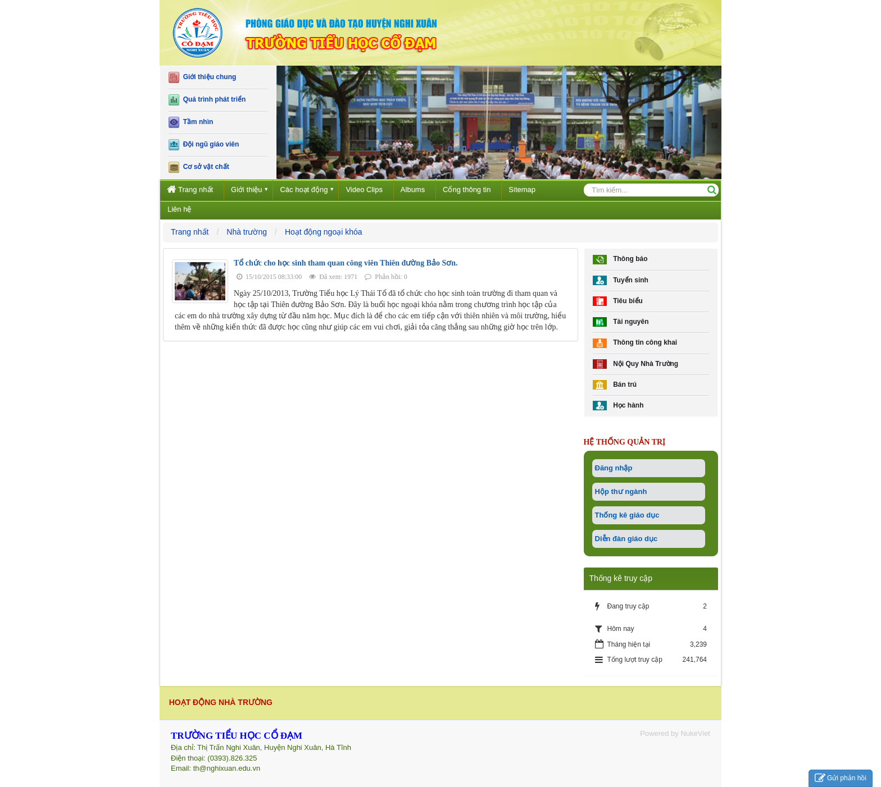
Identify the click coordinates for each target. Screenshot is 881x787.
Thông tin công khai (635, 343)
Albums (413, 189)
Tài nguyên (621, 322)
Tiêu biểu (618, 301)
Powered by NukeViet (675, 733)
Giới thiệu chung (202, 77)
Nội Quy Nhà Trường (636, 364)
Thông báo (620, 259)
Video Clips (364, 189)
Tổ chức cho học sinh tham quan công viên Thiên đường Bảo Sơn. (346, 263)
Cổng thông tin (467, 189)
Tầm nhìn (191, 122)
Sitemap (521, 189)
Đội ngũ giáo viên (204, 144)
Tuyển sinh (620, 280)
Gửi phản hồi (840, 778)
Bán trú (615, 385)
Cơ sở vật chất (199, 167)
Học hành (618, 405)
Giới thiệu (246, 189)
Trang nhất (190, 189)
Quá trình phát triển (207, 100)
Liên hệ (179, 209)
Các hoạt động (304, 189)
